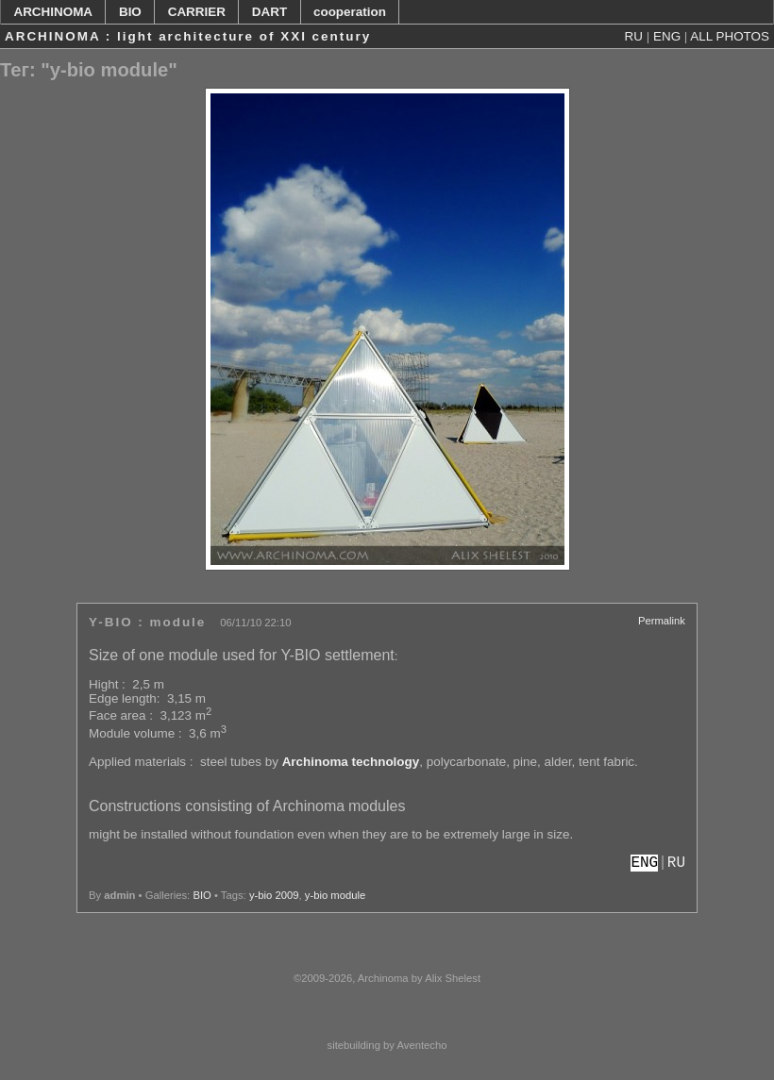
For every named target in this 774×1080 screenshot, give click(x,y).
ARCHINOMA (53, 12)
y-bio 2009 (274, 895)
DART (269, 12)
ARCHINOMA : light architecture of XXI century (188, 36)
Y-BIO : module (147, 622)
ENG (667, 36)
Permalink (661, 620)
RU (634, 36)
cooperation (349, 12)
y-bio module (335, 895)
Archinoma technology (351, 762)
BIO (130, 12)
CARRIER (197, 12)
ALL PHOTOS (729, 36)
